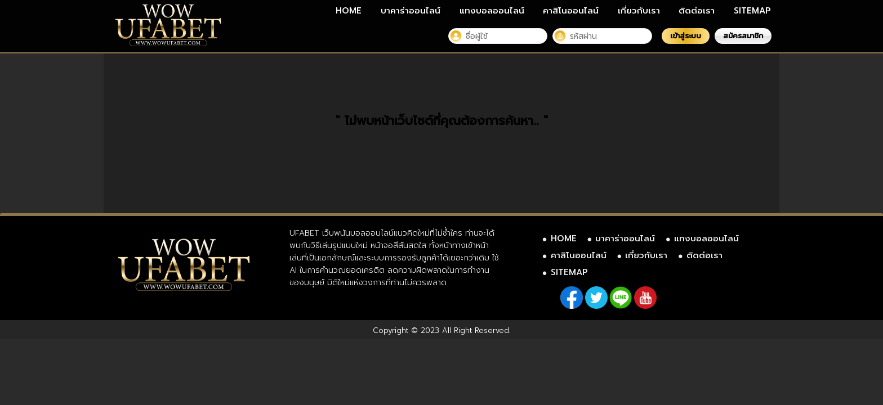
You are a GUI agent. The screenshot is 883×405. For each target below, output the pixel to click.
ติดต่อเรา (697, 10)
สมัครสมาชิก (743, 35)
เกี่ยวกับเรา (639, 10)
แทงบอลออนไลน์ (492, 10)
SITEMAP (752, 10)
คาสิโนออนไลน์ (571, 10)
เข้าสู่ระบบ (685, 35)
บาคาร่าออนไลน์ (410, 10)
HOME (349, 10)
